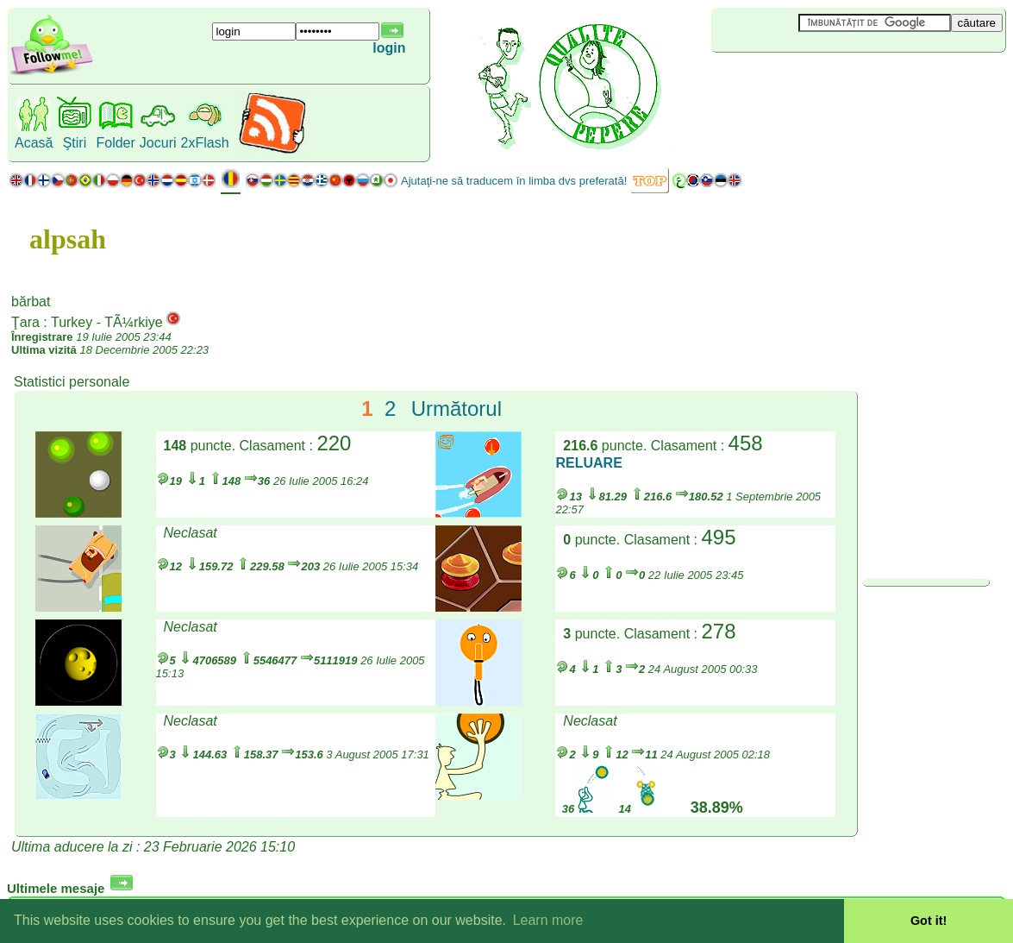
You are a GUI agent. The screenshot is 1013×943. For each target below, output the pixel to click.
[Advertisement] (814, 81)
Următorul (456, 408)
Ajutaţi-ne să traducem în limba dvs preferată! (514, 180)
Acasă (34, 142)
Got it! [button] (928, 920)
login (388, 48)
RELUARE (588, 463)
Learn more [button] (548, 920)
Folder (115, 142)
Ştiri (75, 142)
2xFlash (205, 142)
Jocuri (158, 142)
